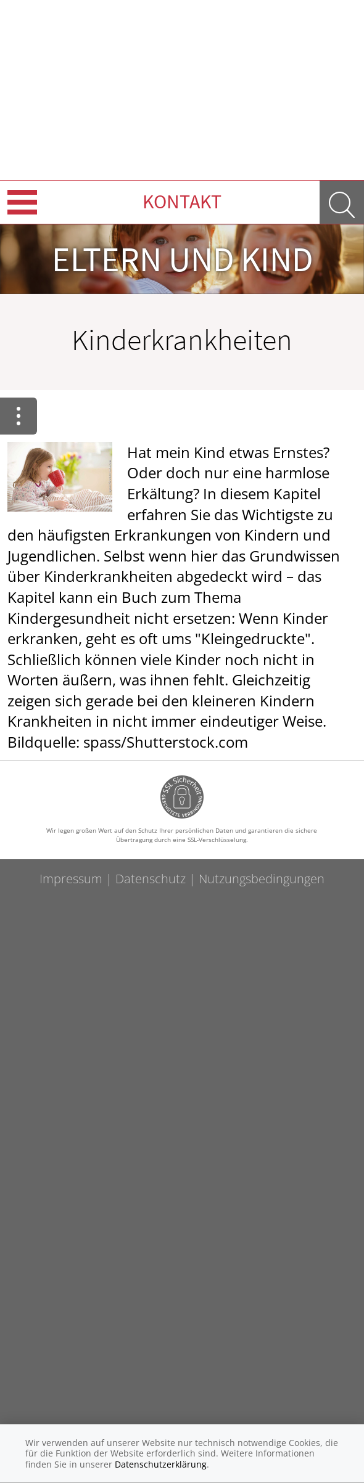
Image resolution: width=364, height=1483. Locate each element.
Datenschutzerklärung (161, 1464)
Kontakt (182, 201)
